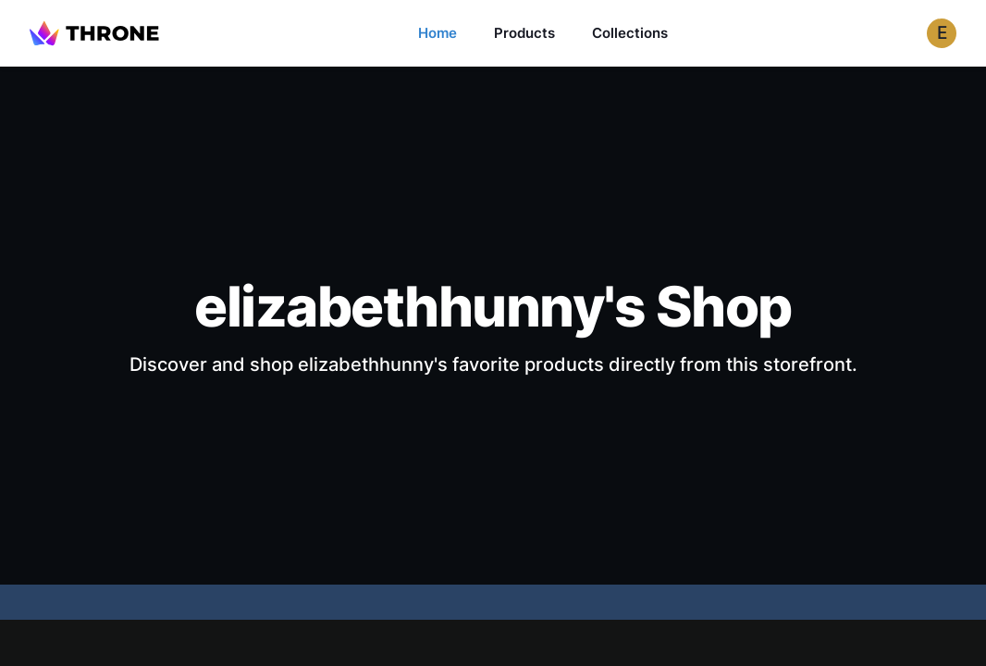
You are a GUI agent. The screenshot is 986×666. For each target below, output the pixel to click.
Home (437, 33)
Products (524, 33)
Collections (630, 33)
